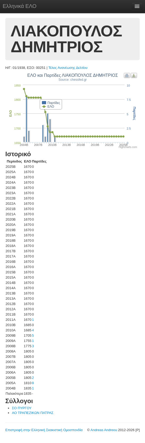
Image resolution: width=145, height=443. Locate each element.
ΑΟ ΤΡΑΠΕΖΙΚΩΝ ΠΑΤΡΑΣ (33, 413)
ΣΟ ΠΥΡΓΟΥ (22, 408)
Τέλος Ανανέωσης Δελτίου (67, 68)
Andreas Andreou (103, 430)
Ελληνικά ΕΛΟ (20, 6)
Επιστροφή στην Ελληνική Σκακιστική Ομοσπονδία (43, 430)
